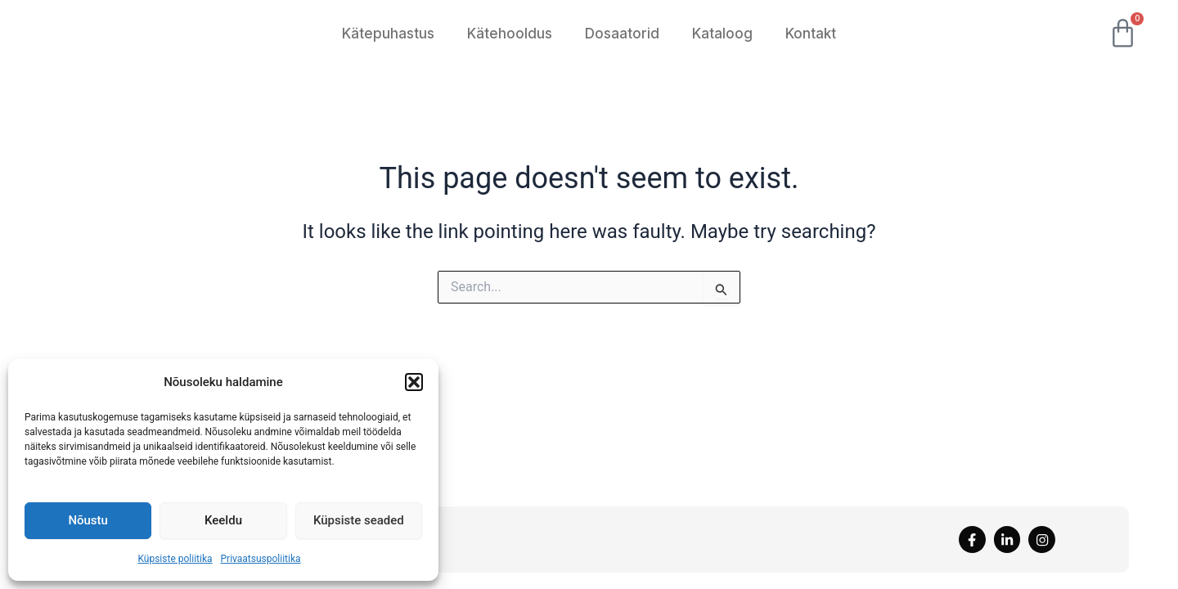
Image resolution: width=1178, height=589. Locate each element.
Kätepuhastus (388, 33)
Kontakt (810, 33)
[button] (414, 377)
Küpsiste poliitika (174, 558)
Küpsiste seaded (358, 520)
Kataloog (722, 33)
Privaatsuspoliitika (261, 558)
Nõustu (88, 520)
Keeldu (223, 520)
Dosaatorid (622, 33)
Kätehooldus (509, 33)
